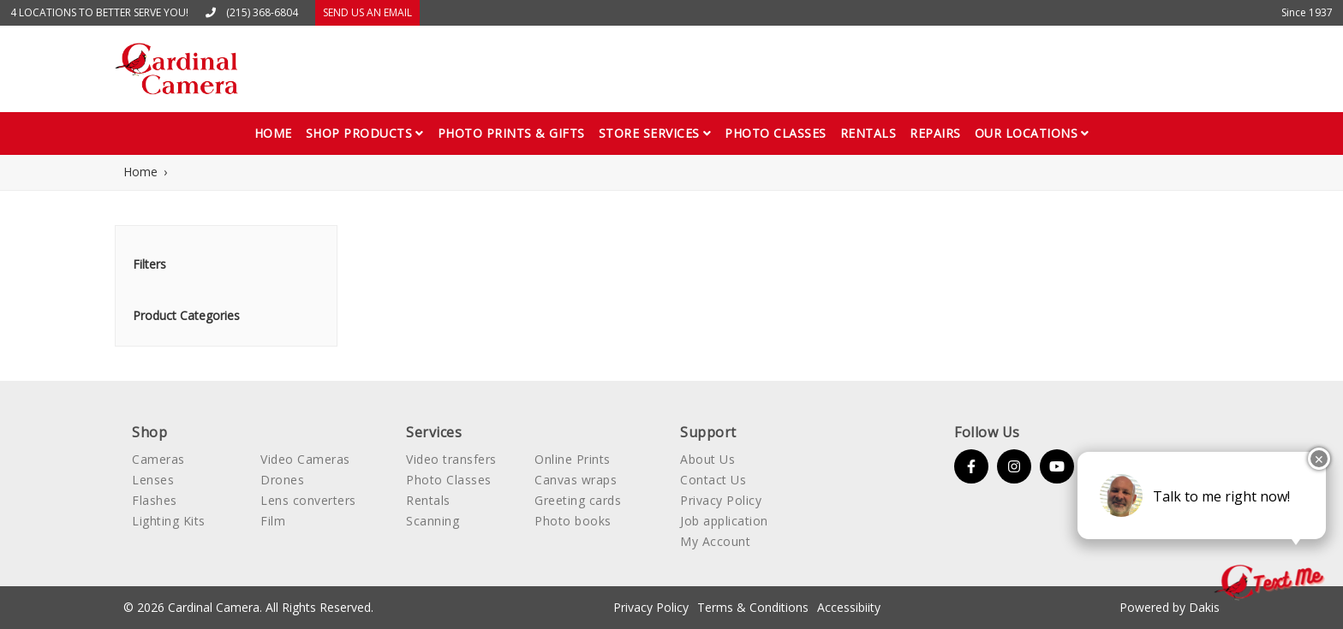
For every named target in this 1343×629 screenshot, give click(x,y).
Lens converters (308, 500)
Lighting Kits (169, 521)
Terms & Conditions (753, 607)
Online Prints (572, 459)
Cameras (158, 459)
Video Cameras (305, 459)
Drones (282, 480)
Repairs (935, 133)
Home (273, 133)
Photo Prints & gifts (511, 133)
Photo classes (776, 133)
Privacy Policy (720, 500)
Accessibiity (848, 607)
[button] (365, 133)
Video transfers (451, 459)
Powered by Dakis (1169, 607)
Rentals (868, 133)
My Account (715, 541)
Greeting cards (577, 500)
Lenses (153, 480)
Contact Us (713, 480)
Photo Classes (449, 480)
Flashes (154, 500)
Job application (724, 521)
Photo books (573, 521)
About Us (707, 459)
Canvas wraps (575, 480)
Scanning (432, 521)
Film (272, 521)
